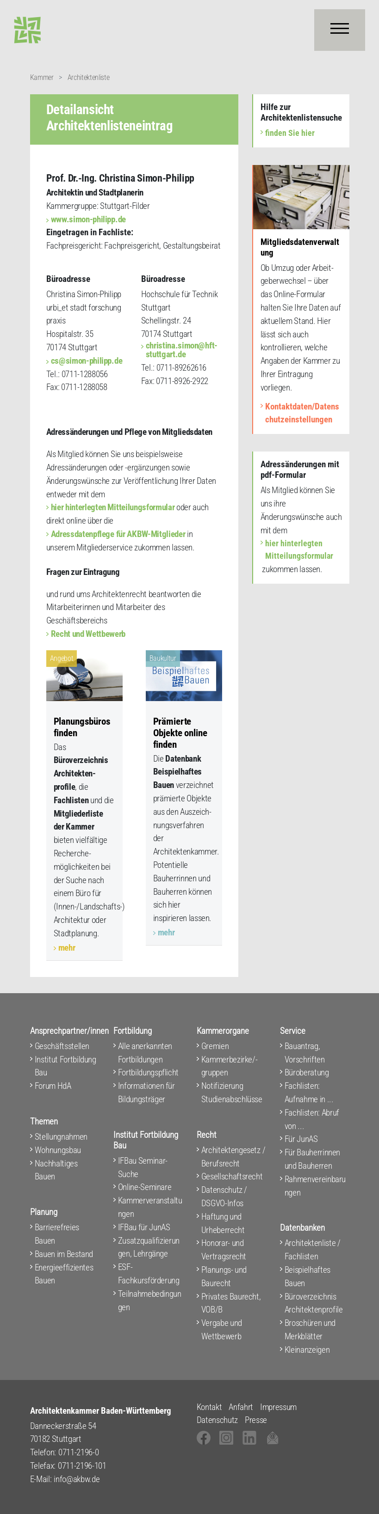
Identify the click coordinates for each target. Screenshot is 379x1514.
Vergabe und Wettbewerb (221, 1330)
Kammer (42, 77)
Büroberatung (307, 1072)
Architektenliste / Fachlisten (313, 1250)
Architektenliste (89, 77)
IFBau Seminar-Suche (143, 1167)
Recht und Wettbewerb (88, 634)
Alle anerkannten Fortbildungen (145, 1053)
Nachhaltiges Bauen (56, 1170)
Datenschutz (217, 1420)
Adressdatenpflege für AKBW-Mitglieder (118, 534)
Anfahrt (241, 1407)
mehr (66, 947)
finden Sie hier (290, 133)
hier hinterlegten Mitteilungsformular (113, 507)
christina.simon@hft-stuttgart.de (181, 350)
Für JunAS (301, 1139)
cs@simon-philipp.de (87, 360)
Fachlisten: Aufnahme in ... (309, 1093)
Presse (256, 1420)
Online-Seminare (145, 1187)
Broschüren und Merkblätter (310, 1330)
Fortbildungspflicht (148, 1072)
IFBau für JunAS (144, 1227)
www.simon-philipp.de (88, 219)
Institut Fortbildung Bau (65, 1066)
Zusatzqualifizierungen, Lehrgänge (149, 1247)
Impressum (278, 1407)
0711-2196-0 (78, 1452)
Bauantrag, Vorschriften (305, 1053)
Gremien (215, 1046)
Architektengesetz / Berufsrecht (233, 1157)
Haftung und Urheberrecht (223, 1223)
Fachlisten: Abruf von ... (312, 1119)
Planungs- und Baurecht (224, 1276)
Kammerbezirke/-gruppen (229, 1066)
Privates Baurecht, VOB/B (231, 1303)
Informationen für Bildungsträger (146, 1093)
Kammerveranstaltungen (150, 1207)
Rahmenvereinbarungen (315, 1186)
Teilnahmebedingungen (149, 1300)
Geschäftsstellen (62, 1046)
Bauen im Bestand (64, 1254)
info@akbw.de (76, 1479)
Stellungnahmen (61, 1136)
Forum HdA (53, 1086)
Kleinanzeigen (307, 1349)
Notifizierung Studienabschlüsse (231, 1093)
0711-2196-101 (82, 1465)
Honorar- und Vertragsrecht (224, 1250)
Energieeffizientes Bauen (64, 1274)
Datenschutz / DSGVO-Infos (224, 1196)
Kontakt (209, 1407)
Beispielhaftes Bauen (307, 1276)
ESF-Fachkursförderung (149, 1274)
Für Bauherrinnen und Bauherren (313, 1159)
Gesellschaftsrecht (232, 1176)
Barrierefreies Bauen (57, 1234)
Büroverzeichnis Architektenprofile (314, 1303)
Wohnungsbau (58, 1150)
